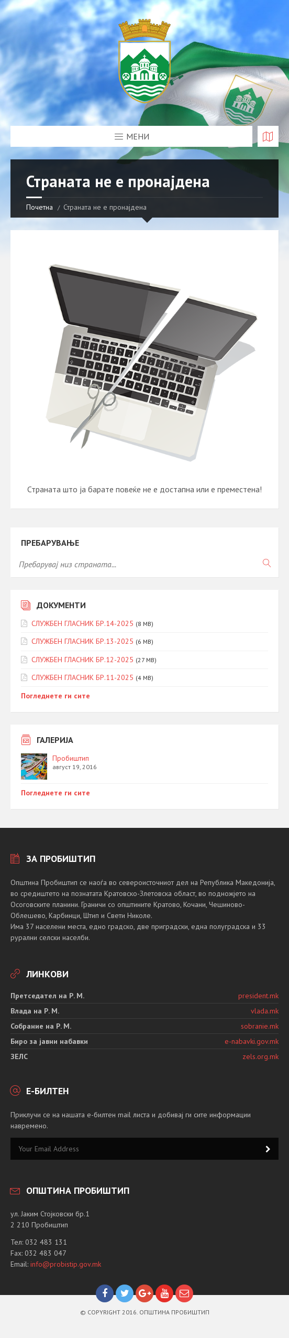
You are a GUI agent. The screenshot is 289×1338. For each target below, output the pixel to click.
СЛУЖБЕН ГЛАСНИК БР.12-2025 (82, 659)
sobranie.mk (260, 1026)
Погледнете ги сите (55, 695)
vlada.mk (265, 1011)
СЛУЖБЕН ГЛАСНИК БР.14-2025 (82, 623)
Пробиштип (70, 758)
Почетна (39, 207)
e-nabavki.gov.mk (252, 1041)
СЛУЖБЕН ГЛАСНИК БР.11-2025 (82, 677)
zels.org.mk (260, 1056)
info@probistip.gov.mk (65, 1264)
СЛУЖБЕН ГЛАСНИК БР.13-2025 (82, 641)
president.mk (258, 995)
